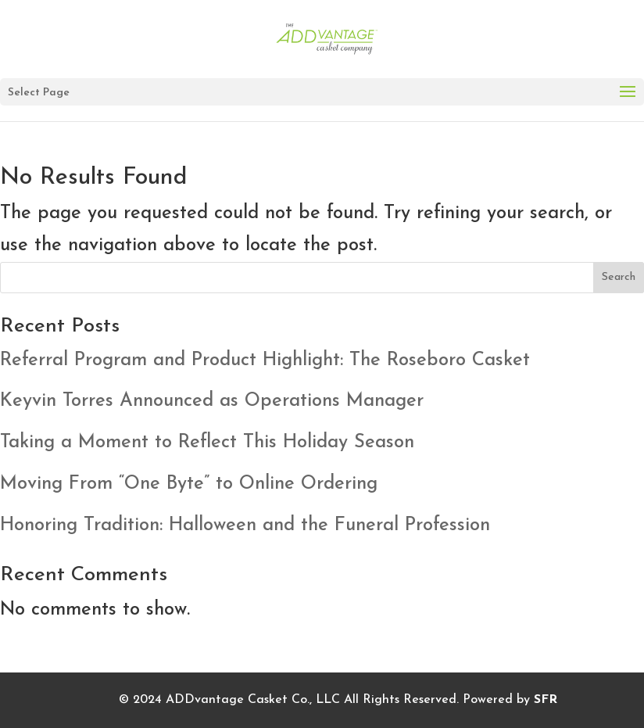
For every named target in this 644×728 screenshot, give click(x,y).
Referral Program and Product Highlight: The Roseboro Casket (265, 360)
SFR (545, 700)
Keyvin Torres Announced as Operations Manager (212, 401)
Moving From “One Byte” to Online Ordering (188, 484)
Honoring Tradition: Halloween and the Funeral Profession (245, 525)
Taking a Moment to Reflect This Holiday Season (207, 442)
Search (618, 277)
